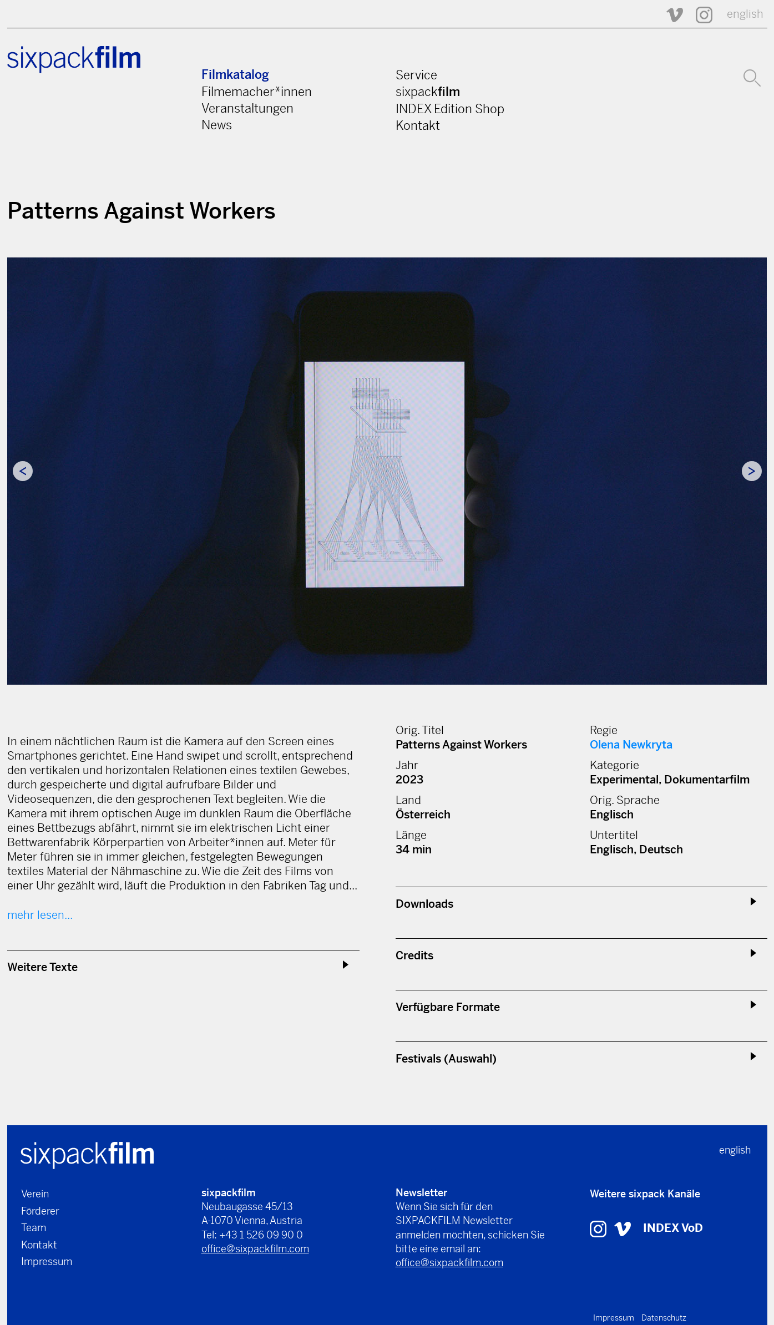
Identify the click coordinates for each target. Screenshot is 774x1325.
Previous (23, 471)
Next (752, 471)
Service (416, 75)
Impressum (46, 1261)
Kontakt (418, 125)
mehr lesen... (40, 915)
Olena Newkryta (631, 745)
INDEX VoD (673, 1228)
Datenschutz (663, 1318)
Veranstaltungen (247, 108)
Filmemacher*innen (256, 91)
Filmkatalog (235, 74)
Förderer (40, 1211)
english (745, 14)
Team (33, 1227)
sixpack (428, 91)
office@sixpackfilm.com (255, 1248)
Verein (35, 1193)
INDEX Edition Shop (450, 109)
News (216, 125)
